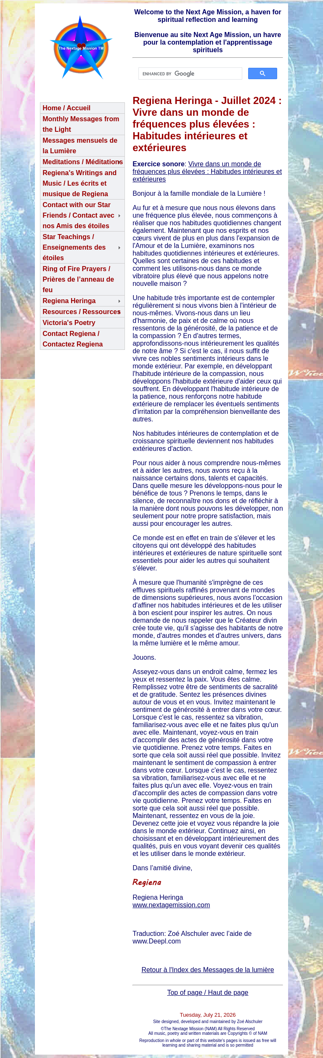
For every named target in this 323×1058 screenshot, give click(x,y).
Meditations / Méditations (82, 161)
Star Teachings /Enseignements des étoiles (74, 247)
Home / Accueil (66, 108)
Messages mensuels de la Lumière (79, 146)
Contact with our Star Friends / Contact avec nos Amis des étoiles (78, 215)
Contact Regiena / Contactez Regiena (72, 339)
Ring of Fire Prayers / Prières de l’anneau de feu (78, 279)
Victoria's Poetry (68, 322)
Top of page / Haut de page (207, 992)
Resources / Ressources (81, 311)
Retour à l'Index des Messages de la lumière (207, 969)
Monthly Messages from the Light (80, 124)
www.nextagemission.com (171, 905)
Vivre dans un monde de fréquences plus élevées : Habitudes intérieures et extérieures (207, 171)
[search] (189, 73)
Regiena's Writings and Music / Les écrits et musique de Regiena (79, 183)
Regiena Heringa (68, 300)
